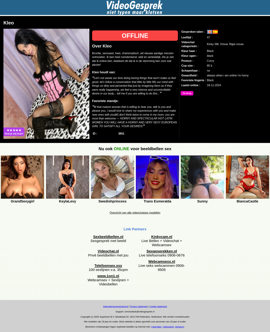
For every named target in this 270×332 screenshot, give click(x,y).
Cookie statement (158, 306)
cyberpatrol (168, 326)
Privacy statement (139, 306)
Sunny (202, 201)
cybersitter (156, 326)
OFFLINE (135, 35)
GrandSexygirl (22, 201)
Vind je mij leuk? (13, 131)
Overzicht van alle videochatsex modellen (135, 212)
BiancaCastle (247, 201)
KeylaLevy (67, 201)
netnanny (179, 326)
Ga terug (187, 93)
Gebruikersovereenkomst (115, 306)
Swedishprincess (112, 201)
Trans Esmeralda (157, 201)
